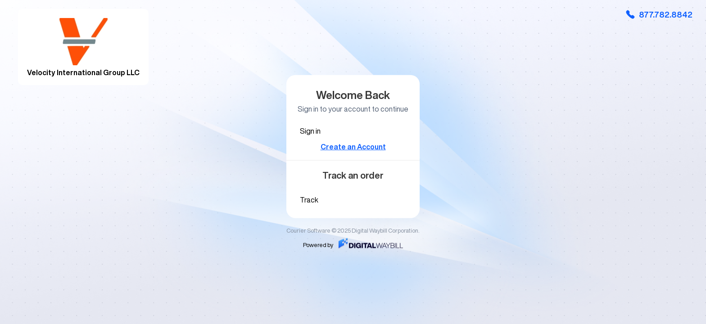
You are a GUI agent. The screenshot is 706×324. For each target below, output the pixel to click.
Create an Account (353, 146)
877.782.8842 (658, 14)
